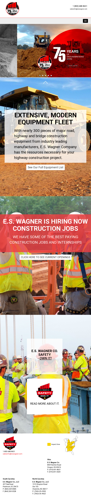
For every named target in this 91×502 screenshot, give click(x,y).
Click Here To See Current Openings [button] (45, 257)
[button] (45, 395)
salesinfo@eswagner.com (78, 9)
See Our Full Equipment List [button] (45, 167)
